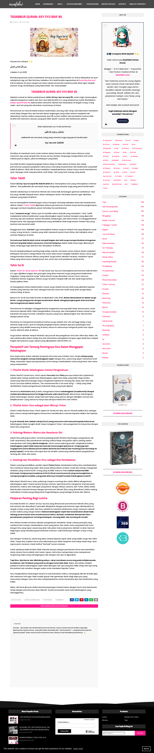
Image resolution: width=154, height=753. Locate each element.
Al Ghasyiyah (137, 148)
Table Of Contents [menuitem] (137, 4)
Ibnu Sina (123, 348)
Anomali (123, 344)
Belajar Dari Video (132, 716)
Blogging (123, 216)
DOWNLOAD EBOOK (122, 413)
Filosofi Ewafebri (123, 280)
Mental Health (123, 252)
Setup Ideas (123, 257)
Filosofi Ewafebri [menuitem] (74, 4)
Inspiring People (123, 261)
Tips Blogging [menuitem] (92, 4)
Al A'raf (128, 140)
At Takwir (118, 176)
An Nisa (116, 172)
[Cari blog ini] (114, 732)
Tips (123, 202)
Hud (125, 180)
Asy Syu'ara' (16, 600)
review (123, 357)
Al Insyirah (115, 156)
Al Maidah (115, 160)
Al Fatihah (125, 148)
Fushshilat (117, 180)
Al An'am (106, 144)
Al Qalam (133, 164)
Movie (123, 353)
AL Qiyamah (107, 140)
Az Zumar (106, 180)
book (123, 239)
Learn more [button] (78, 749)
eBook (123, 307)
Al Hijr (125, 152)
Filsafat (123, 293)
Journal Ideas (123, 234)
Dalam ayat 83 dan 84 (20, 102)
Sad (126, 184)
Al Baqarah (107, 148)
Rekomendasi (123, 243)
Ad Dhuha (118, 140)
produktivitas (123, 271)
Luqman (106, 184)
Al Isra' (125, 156)
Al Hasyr (116, 152)
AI (123, 339)
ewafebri (15, 22)
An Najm (135, 168)
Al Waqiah (106, 168)
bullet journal (123, 220)
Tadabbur (59, 600)
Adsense (123, 316)
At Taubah (129, 176)
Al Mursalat (122, 164)
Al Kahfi (105, 160)
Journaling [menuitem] (48, 4)
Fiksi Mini (123, 330)
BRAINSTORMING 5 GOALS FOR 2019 (32, 737)
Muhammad (116, 184)
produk (123, 289)
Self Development (123, 206)
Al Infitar (133, 152)
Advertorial (123, 321)
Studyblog (47, 600)
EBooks (105, 719)
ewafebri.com (123, 75)
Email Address (64, 721)
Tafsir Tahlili (29, 205)
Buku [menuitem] (60, 4)
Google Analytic (123, 312)
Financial (123, 303)
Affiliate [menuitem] (122, 4)
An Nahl (126, 168)
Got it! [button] (146, 749)
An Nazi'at (106, 172)
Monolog (123, 298)
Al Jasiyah (134, 156)
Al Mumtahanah (109, 164)
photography (123, 325)
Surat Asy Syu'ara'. (87, 80)
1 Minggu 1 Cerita (123, 225)
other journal (123, 284)
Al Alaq (136, 140)
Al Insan (106, 156)
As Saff (132, 172)
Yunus (105, 188)
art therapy (123, 248)
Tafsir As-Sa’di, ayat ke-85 (28, 271)
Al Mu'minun (126, 160)
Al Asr (133, 144)
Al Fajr (116, 148)
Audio (104, 716)
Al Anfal (125, 144)
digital (123, 229)
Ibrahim (133, 180)
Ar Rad (124, 172)
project (123, 275)
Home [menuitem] (37, 4)
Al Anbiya (116, 144)
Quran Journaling (32, 600)
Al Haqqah (106, 152)
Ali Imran (117, 168)
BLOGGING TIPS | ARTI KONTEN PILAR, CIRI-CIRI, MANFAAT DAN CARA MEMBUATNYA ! (34, 727)
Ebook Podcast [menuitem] (109, 4)
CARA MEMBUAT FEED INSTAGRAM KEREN (34, 716)
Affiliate (123, 335)
